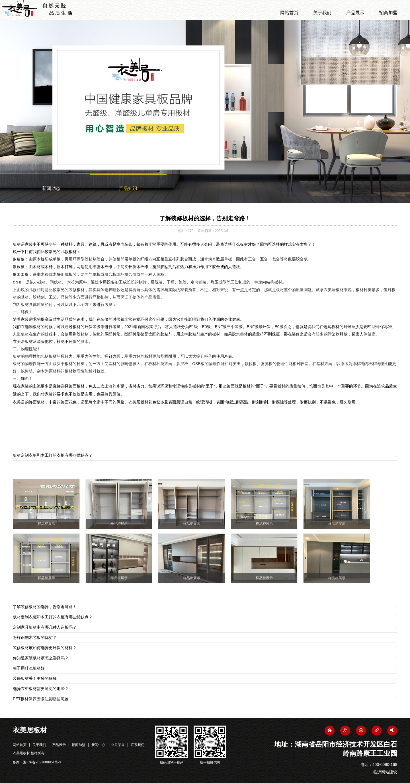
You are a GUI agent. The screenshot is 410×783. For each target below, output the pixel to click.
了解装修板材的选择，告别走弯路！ (205, 218)
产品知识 (128, 188)
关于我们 (322, 12)
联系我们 (137, 745)
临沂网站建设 (385, 772)
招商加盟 (388, 12)
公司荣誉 (118, 745)
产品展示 (355, 12)
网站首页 (289, 12)
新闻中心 (98, 745)
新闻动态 (51, 188)
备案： (37, 762)
